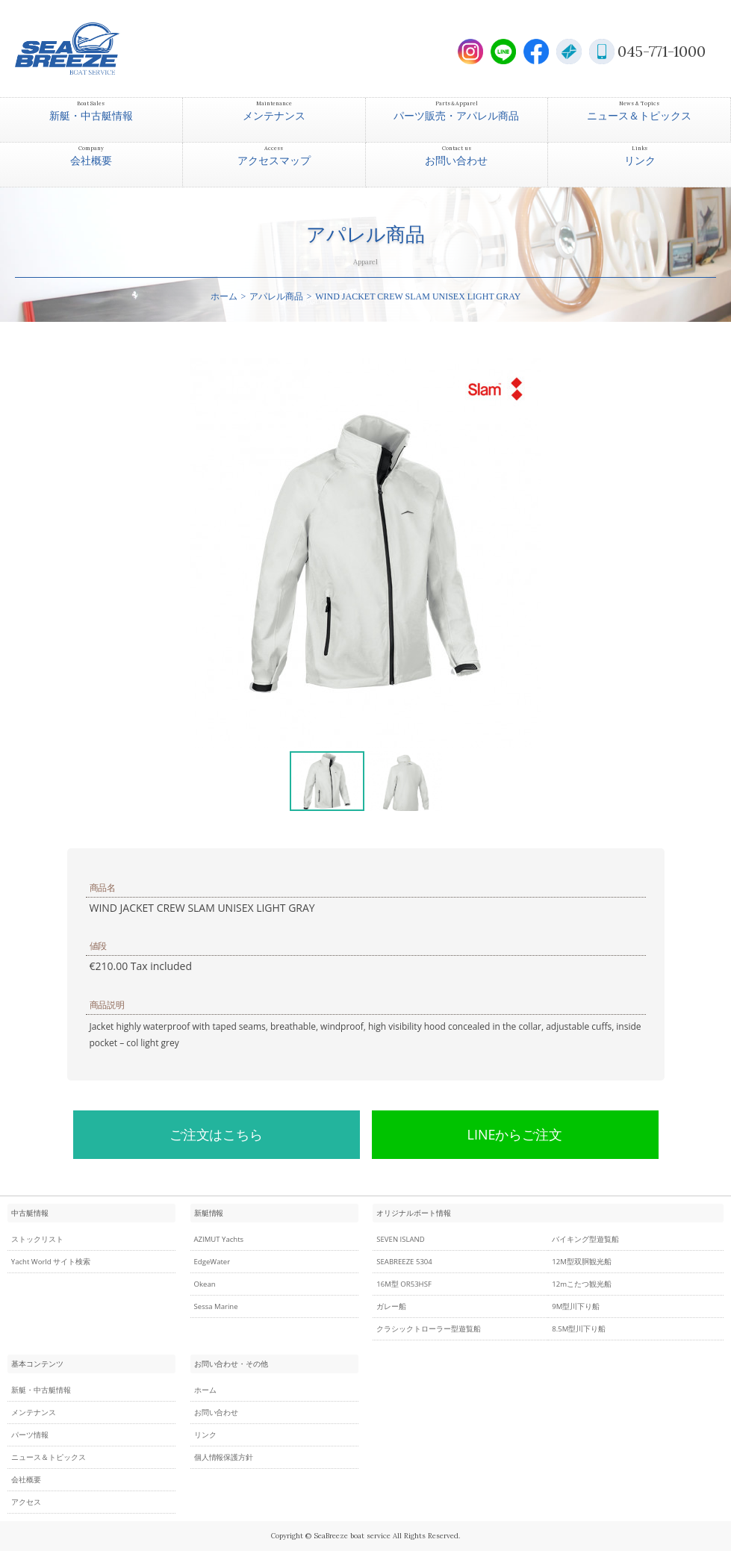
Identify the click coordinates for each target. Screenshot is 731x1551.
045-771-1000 (662, 51)
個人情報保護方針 (224, 1457)
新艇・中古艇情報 (41, 1390)
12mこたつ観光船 (582, 1284)
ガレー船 (391, 1306)
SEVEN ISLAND (400, 1239)
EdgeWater (212, 1261)
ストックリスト (37, 1239)
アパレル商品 (276, 296)
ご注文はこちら (216, 1134)
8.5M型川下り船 (579, 1329)
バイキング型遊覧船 (585, 1239)
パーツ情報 (30, 1435)
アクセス (26, 1502)
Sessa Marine (216, 1306)
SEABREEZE (93, 48)
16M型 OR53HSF (404, 1284)
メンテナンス (33, 1412)
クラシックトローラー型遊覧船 (428, 1329)
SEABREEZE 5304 (404, 1261)
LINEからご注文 (515, 1134)
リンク (205, 1435)
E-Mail (569, 51)
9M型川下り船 (576, 1306)
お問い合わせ (216, 1412)
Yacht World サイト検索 (50, 1261)
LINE (503, 51)
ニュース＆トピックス (48, 1457)
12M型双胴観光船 (582, 1261)
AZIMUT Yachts (219, 1239)
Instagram (470, 51)
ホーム (224, 296)
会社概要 (26, 1480)
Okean (205, 1284)
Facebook (536, 51)
